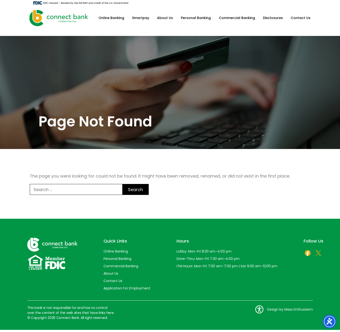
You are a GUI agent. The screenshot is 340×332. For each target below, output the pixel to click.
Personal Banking (196, 19)
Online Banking (111, 19)
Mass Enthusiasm (298, 311)
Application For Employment (126, 290)
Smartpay (140, 19)
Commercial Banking (237, 19)
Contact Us (300, 19)
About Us (165, 19)
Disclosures (273, 19)
